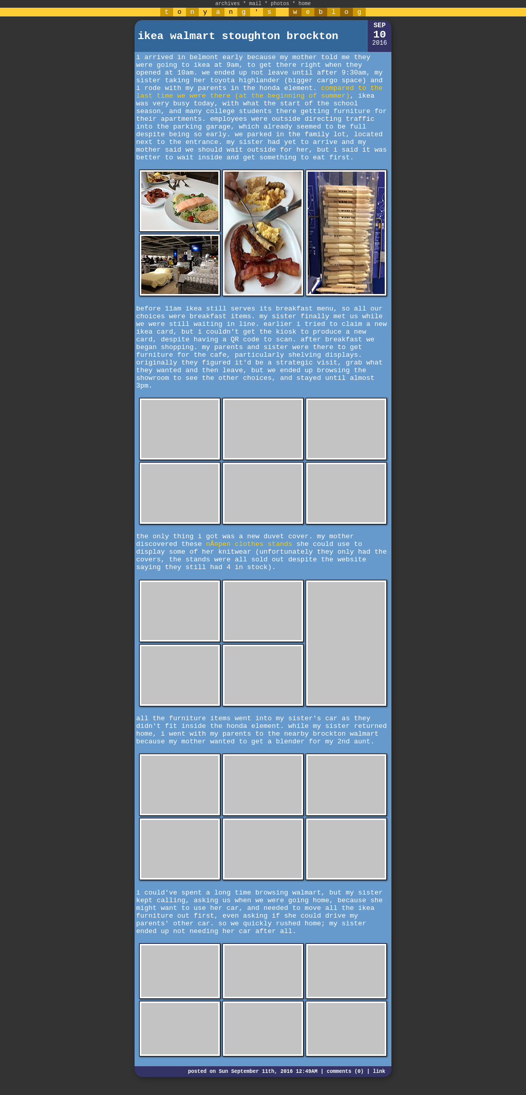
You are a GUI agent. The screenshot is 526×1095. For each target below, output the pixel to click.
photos (280, 4)
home (304, 4)
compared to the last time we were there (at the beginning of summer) (259, 92)
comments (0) (345, 1071)
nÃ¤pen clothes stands (249, 544)
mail (255, 4)
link (379, 1071)
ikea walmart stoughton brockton (238, 36)
